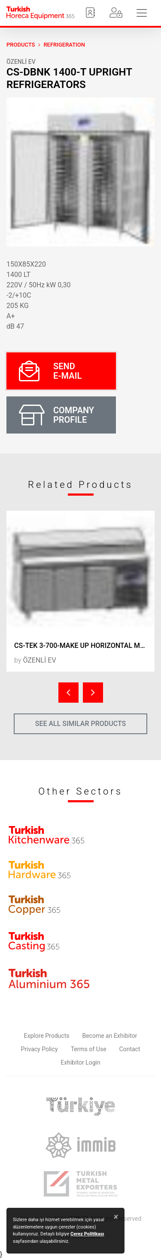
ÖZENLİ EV (21, 61)
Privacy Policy (39, 1049)
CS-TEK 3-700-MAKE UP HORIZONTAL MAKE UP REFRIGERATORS (84, 645)
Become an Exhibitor (109, 1035)
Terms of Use (88, 1049)
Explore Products (47, 1035)
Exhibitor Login (80, 1062)
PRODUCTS (20, 44)
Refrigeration (64, 44)
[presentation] (68, 692)
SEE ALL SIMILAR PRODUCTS (80, 724)
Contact (129, 1049)
